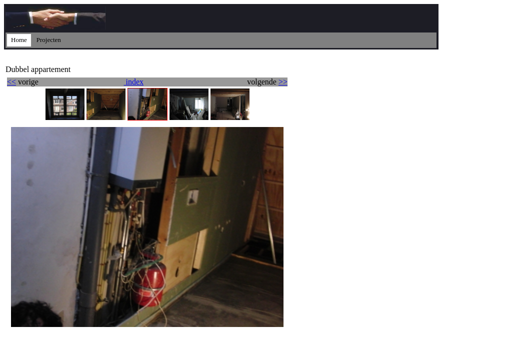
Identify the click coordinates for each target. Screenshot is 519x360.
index (134, 82)
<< (11, 82)
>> (283, 82)
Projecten (48, 40)
